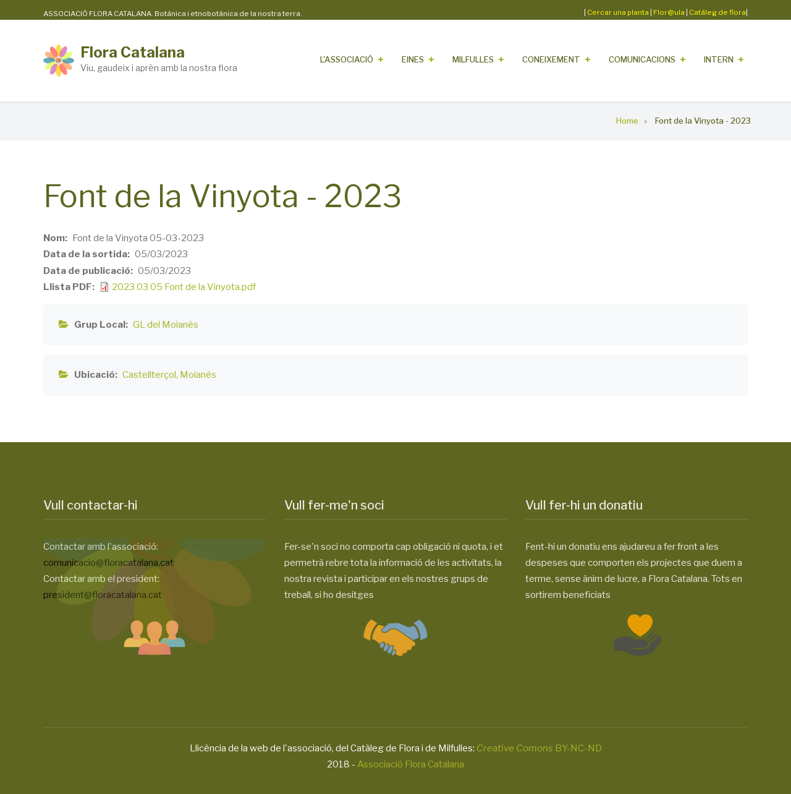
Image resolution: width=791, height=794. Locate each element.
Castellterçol (149, 374)
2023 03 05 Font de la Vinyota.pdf (184, 286)
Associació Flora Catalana (410, 764)
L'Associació (346, 59)
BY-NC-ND (539, 748)
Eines (413, 59)
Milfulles (473, 59)
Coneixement (551, 59)
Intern (719, 59)
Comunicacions (642, 59)
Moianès (198, 374)
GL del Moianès (165, 324)
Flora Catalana (132, 52)
